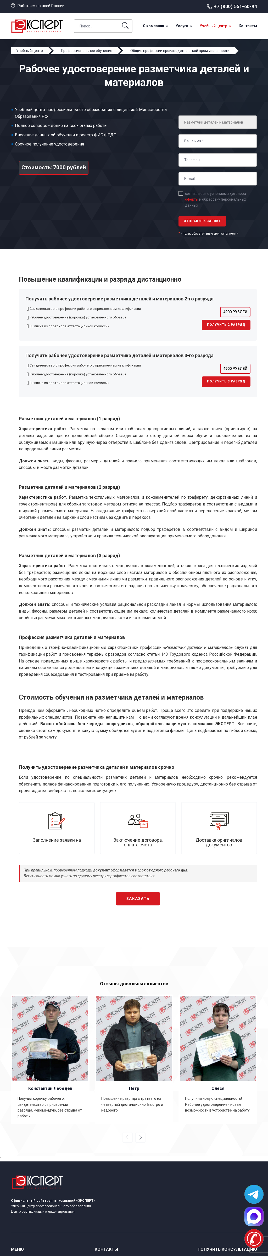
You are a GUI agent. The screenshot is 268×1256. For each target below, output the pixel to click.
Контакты (248, 26)
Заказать (137, 898)
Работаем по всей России (41, 5)
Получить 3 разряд (226, 381)
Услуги (182, 26)
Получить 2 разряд (226, 325)
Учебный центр (213, 26)
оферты (191, 199)
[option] (50, 1059)
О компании (153, 26)
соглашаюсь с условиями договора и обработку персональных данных (215, 199)
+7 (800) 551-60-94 (235, 6)
